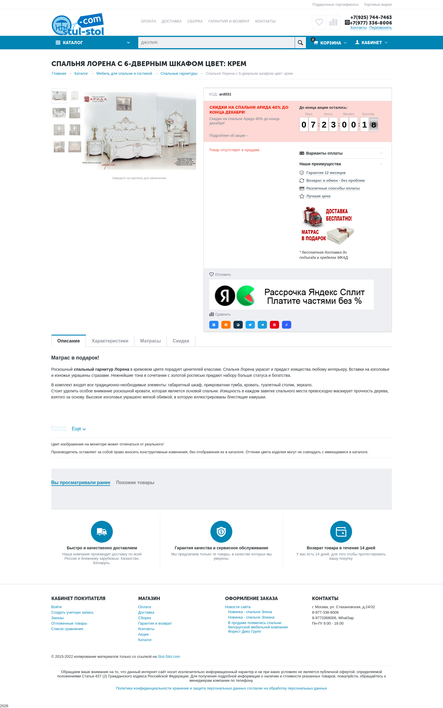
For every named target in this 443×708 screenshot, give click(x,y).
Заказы (57, 618)
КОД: (213, 94)
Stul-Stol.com (169, 656)
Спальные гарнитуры (178, 73)
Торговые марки (378, 4)
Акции (143, 634)
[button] (213, 325)
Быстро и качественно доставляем (102, 548)
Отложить (223, 275)
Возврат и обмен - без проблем (335, 180)
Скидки (181, 340)
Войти (56, 607)
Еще (76, 428)
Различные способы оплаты (333, 188)
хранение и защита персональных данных (209, 688)
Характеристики (110, 340)
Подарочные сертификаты (335, 4)
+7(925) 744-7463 (371, 17)
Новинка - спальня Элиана (251, 617)
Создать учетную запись (72, 612)
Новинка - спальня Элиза (250, 612)
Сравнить (223, 314)
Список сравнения (67, 629)
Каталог (73, 42)
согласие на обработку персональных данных (287, 688)
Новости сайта (238, 607)
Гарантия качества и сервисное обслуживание (221, 548)
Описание (68, 340)
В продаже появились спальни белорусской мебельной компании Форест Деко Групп (258, 627)
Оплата (144, 607)
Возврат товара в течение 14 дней (341, 548)
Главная (59, 73)
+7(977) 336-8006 (371, 23)
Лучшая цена (318, 196)
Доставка (146, 612)
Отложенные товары (69, 623)
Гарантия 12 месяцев (326, 173)
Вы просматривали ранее (81, 482)
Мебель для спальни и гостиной (124, 73)
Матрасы (150, 340)
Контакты (359, 27)
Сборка (144, 618)
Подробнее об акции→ (229, 135)
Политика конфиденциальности (143, 688)
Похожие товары (135, 482)
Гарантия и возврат (155, 623)
